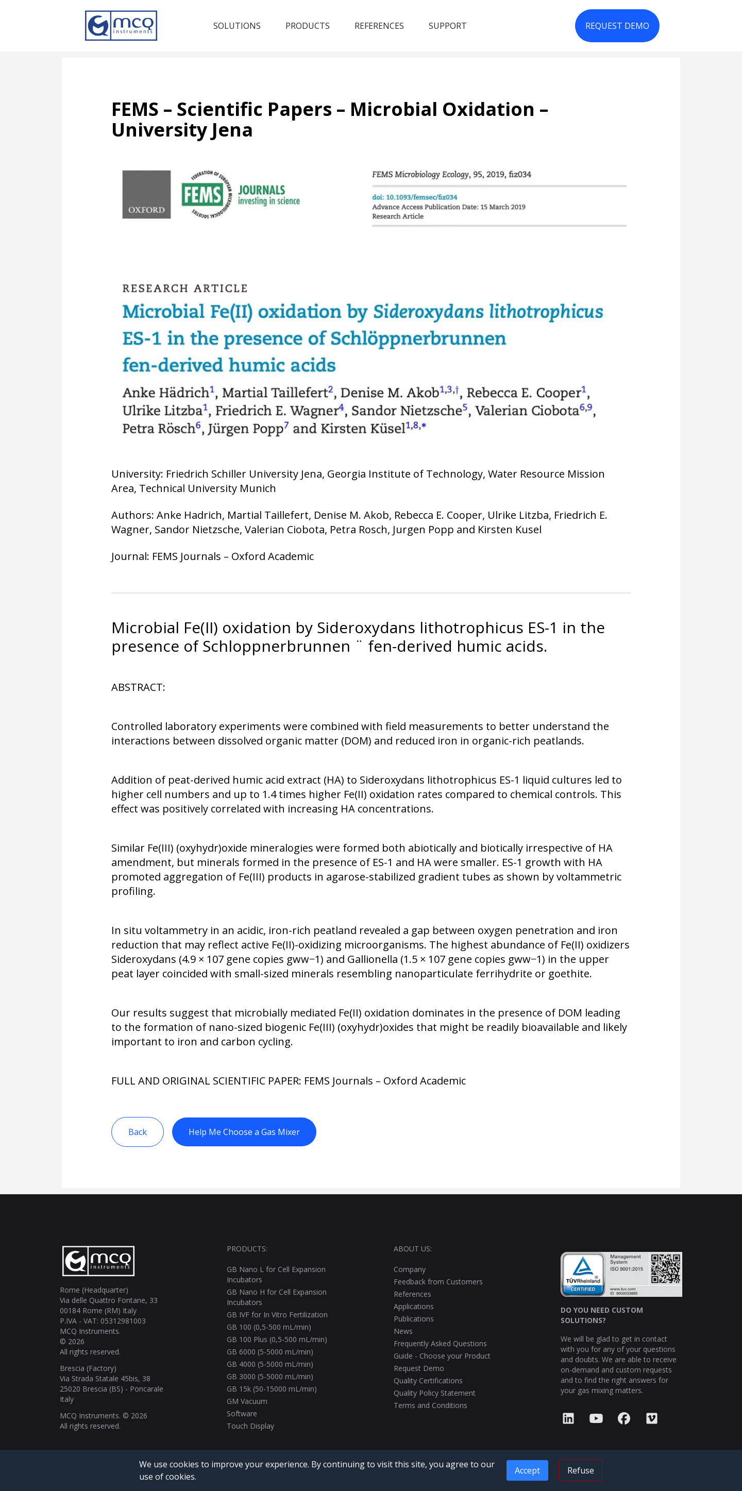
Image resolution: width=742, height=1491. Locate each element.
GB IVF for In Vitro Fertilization (277, 1314)
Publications (414, 1319)
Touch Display (250, 1426)
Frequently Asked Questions (440, 1343)
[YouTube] (596, 1419)
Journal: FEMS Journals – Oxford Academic (212, 556)
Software (242, 1413)
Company (410, 1269)
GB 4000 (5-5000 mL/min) (270, 1364)
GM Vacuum (247, 1401)
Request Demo (419, 1368)
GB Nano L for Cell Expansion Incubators (276, 1274)
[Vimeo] (652, 1419)
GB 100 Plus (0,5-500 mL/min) (277, 1339)
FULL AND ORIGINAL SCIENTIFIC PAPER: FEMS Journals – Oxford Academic (288, 1081)
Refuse (580, 1470)
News (403, 1331)
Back (137, 1132)
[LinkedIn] (568, 1419)
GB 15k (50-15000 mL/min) (272, 1389)
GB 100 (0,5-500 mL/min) (269, 1327)
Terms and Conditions (430, 1405)
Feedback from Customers (438, 1281)
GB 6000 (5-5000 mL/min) (270, 1352)
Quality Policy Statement (435, 1393)
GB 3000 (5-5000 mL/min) (270, 1376)
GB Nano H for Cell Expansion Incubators (277, 1297)
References (412, 1294)
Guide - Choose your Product (442, 1356)
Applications (414, 1306)
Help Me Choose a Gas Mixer (244, 1132)
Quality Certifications (428, 1380)
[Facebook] (624, 1419)
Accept (527, 1470)
